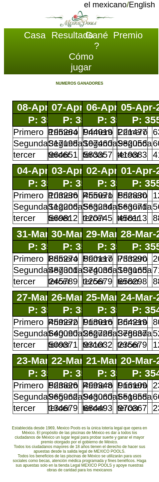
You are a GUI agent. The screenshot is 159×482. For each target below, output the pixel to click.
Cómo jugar (81, 61)
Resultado (65, 35)
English (142, 4)
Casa (35, 35)
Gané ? (96, 40)
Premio (127, 35)
